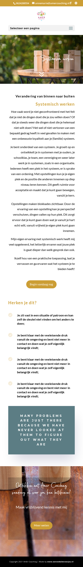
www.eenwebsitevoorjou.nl (60, 561)
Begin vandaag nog (41, 284)
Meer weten (41, 525)
